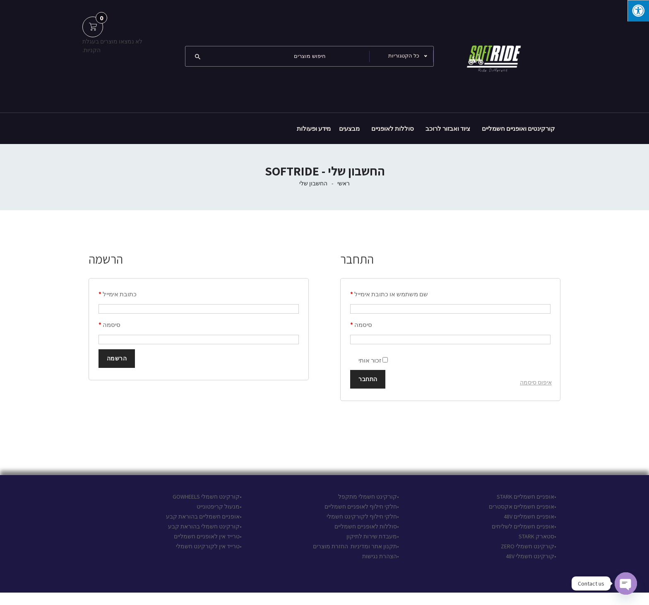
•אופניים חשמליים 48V (530, 516)
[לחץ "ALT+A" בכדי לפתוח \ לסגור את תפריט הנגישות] (638, 11)
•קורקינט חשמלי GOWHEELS (207, 496)
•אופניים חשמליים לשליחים (523, 526)
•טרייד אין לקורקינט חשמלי (209, 546)
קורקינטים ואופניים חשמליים (518, 128)
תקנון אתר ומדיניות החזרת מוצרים (355, 546)
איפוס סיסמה (536, 382)
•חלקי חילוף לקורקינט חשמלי (363, 516)
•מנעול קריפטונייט (219, 506)
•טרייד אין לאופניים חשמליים (207, 536)
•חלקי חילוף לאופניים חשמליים (361, 506)
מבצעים (349, 128)
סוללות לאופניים (392, 128)
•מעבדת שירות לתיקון (372, 536)
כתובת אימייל (118, 294)
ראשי (343, 183)
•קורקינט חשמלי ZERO (528, 546)
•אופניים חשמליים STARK (526, 496)
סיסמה (361, 325)
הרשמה (117, 358)
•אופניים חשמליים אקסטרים (522, 506)
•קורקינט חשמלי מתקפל (368, 496)
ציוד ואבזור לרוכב (447, 128)
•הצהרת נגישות (380, 556)
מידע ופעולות (314, 128)
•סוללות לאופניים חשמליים (366, 526)
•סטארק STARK (537, 536)
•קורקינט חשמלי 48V (531, 556)
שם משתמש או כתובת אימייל (389, 294)
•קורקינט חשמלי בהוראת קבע (205, 526)
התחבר (367, 379)
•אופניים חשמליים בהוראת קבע (204, 516)
